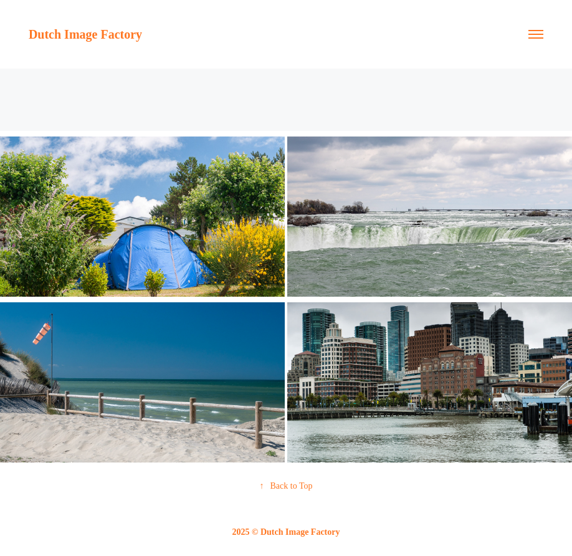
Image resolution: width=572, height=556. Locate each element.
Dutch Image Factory (85, 34)
